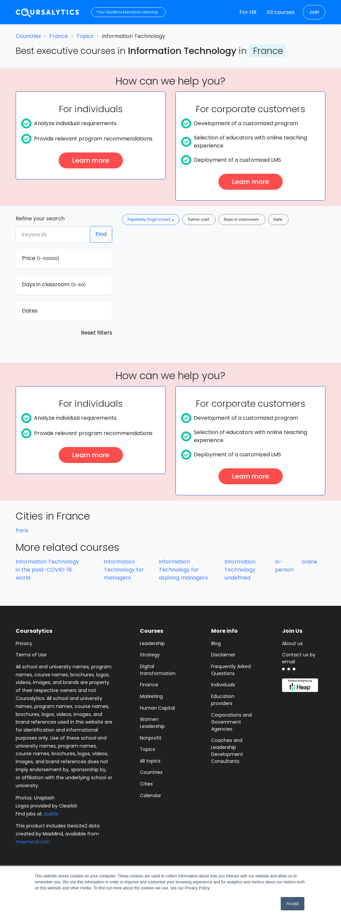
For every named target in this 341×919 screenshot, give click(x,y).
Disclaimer (223, 654)
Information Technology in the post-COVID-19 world (47, 569)
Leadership (152, 643)
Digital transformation (157, 670)
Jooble (51, 813)
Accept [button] (292, 903)
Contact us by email (298, 658)
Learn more (90, 160)
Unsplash (44, 798)
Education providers (222, 700)
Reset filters (96, 333)
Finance (149, 684)
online (309, 562)
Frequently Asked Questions (231, 670)
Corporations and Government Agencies (231, 722)
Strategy (150, 654)
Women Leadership (152, 723)
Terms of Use (31, 654)
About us (292, 643)
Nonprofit (151, 738)
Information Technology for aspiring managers (183, 569)
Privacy (24, 643)
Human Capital (157, 708)
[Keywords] (53, 234)
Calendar (150, 795)
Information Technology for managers (124, 569)
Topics (85, 36)
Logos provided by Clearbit (46, 806)
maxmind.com (33, 841)
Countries (28, 36)
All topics (150, 761)
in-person (284, 566)
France (58, 36)
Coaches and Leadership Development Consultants (227, 751)
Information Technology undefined (239, 569)
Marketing (151, 696)
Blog (216, 643)
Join (314, 12)
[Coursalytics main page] (47, 12)
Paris (22, 530)
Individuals (223, 684)
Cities (146, 784)
